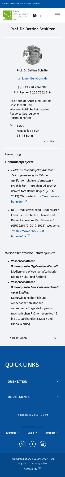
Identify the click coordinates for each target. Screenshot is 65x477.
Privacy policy (39, 463)
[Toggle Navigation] (57, 15)
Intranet (52, 432)
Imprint (22, 463)
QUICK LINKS (22, 364)
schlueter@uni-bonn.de (32, 78)
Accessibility (32, 469)
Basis (32, 432)
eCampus (13, 432)
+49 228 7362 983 (35, 87)
